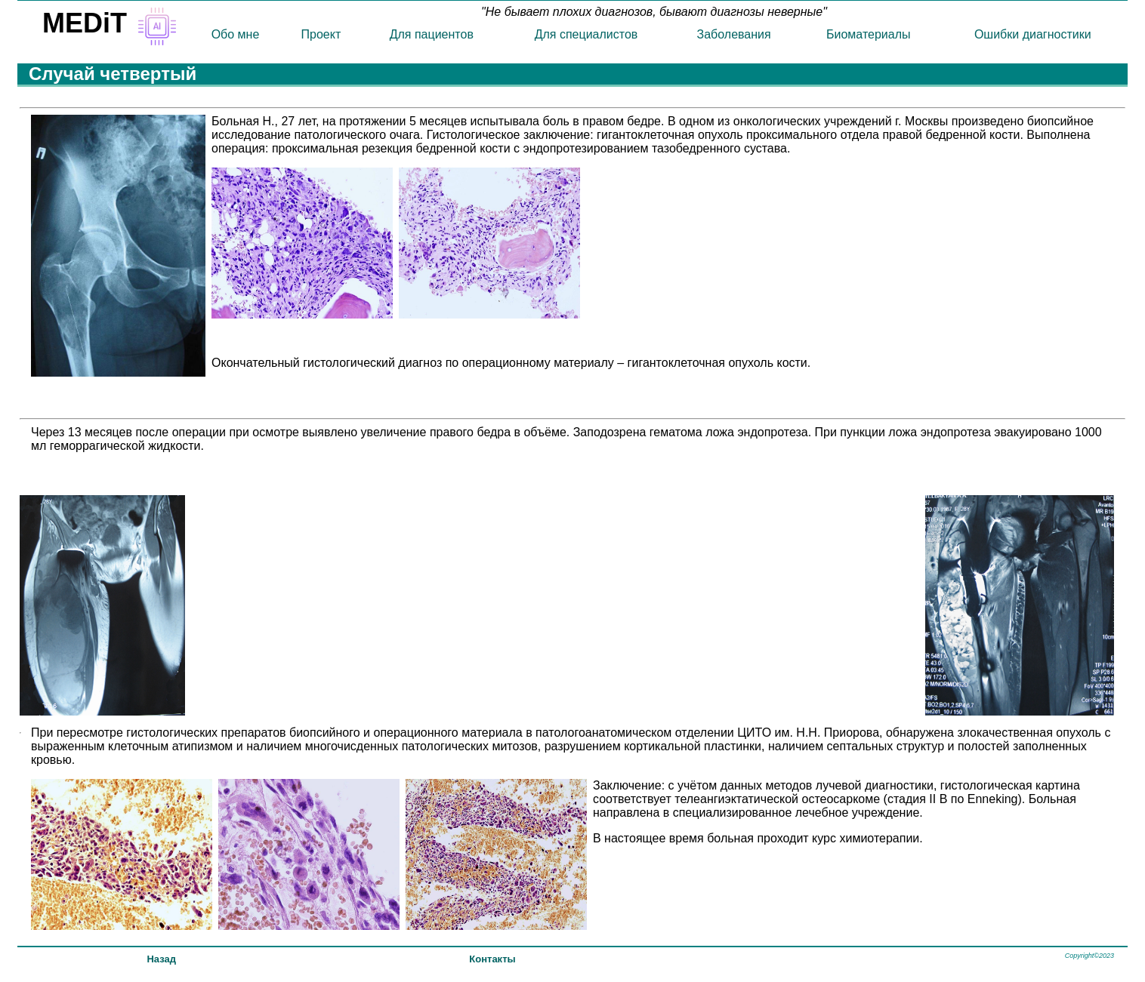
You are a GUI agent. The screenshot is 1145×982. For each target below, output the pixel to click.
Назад (161, 959)
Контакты (492, 959)
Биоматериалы (868, 34)
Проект (321, 34)
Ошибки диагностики (1032, 34)
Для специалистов (586, 34)
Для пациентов (432, 34)
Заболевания (734, 34)
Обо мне (235, 34)
